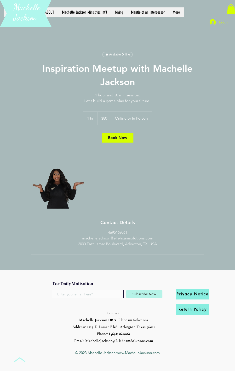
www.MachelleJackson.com (138, 352)
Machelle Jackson (26, 12)
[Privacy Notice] (192, 294)
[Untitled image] (59, 181)
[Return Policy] (192, 309)
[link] (117, 138)
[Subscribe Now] (144, 294)
